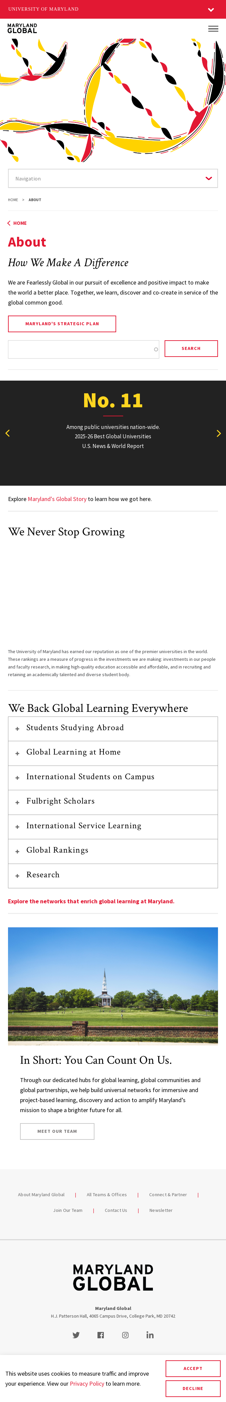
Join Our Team (67, 1210)
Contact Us (116, 1210)
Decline (193, 1388)
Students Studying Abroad (75, 727)
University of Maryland (43, 9)
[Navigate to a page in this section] (113, 178)
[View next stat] (218, 433)
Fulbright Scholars (60, 801)
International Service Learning (84, 825)
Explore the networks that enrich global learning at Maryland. (91, 901)
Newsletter (161, 1210)
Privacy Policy (87, 1383)
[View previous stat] (7, 433)
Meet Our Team (57, 1131)
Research (43, 874)
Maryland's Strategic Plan (62, 324)
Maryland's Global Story (57, 499)
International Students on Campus (90, 776)
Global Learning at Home (73, 752)
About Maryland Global (41, 1195)
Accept (193, 1368)
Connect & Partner (168, 1195)
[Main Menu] (213, 28)
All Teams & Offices (107, 1195)
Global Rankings (57, 850)
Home (13, 199)
